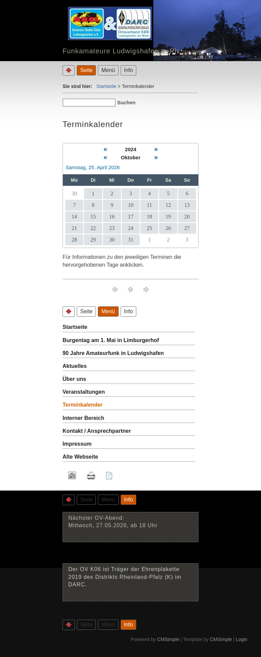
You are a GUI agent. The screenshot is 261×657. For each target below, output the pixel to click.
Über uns (74, 379)
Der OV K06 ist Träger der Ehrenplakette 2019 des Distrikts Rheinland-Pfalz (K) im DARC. (124, 576)
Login (241, 639)
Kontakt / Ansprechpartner (97, 431)
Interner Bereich (83, 418)
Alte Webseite (80, 457)
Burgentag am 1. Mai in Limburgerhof (111, 340)
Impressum (77, 444)
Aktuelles (75, 366)
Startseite (107, 86)
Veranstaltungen (84, 392)
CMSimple (168, 639)
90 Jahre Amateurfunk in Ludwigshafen (113, 353)
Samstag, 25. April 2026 (93, 167)
